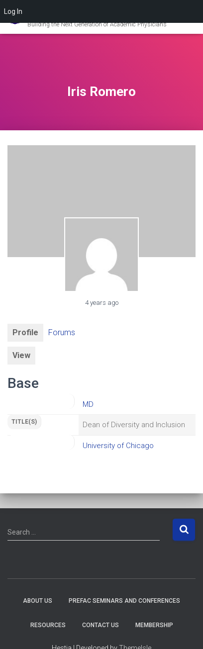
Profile (25, 332)
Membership (154, 625)
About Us (37, 600)
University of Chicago (118, 445)
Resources (48, 625)
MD (88, 404)
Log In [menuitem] (13, 11)
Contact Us (100, 625)
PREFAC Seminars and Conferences (124, 600)
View (21, 355)
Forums (61, 332)
